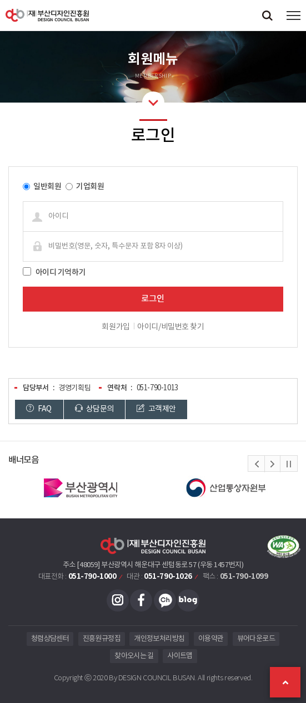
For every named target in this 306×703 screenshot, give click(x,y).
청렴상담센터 (50, 639)
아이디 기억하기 (61, 272)
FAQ (39, 409)
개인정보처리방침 (159, 639)
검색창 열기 (267, 15)
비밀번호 (14, 175)
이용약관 (210, 639)
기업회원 (90, 186)
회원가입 (115, 327)
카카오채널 (165, 600)
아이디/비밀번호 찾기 (170, 327)
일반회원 (47, 186)
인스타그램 (118, 600)
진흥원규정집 (102, 639)
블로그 (188, 600)
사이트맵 (179, 656)
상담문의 (94, 409)
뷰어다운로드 (256, 639)
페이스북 (141, 600)
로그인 (152, 299)
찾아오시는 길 (133, 656)
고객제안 (156, 409)
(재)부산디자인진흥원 (47, 15)
